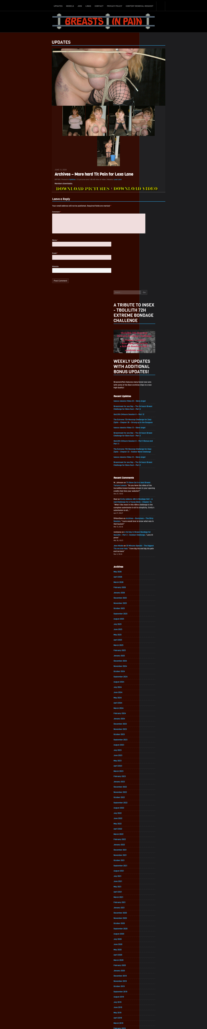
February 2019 (150, 816)
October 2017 (150, 903)
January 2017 (150, 953)
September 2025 (151, 384)
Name (25, 249)
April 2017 (148, 936)
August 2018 (149, 849)
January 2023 (150, 559)
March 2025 (149, 417)
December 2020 (151, 696)
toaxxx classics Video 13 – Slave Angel (161, 189)
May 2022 (148, 603)
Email (25, 262)
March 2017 (149, 942)
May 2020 (148, 734)
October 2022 (150, 576)
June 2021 (148, 663)
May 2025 (148, 406)
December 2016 (151, 958)
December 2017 (151, 893)
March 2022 (149, 614)
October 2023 (150, 510)
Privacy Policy (114, 4)
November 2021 (151, 636)
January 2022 (150, 625)
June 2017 (148, 925)
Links (88, 4)
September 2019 (151, 778)
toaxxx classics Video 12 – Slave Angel (161, 220)
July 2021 (148, 658)
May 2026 (148, 341)
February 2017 (150, 947)
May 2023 (148, 537)
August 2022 (149, 586)
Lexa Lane (87, 186)
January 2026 (150, 362)
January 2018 (150, 887)
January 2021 (150, 690)
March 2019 (149, 811)
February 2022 (150, 619)
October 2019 (150, 772)
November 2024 (151, 439)
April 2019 (148, 805)
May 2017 (148, 931)
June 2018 (148, 860)
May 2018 (148, 865)
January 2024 (150, 494)
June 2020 (148, 729)
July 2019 (148, 789)
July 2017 (148, 920)
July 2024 (148, 461)
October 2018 (150, 838)
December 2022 (151, 565)
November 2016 (151, 964)
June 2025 (148, 401)
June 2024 (148, 466)
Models (70, 4)
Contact (99, 4)
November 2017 (151, 898)
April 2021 (148, 674)
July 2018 (148, 854)
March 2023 (149, 548)
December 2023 (151, 499)
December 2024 (151, 433)
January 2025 (150, 428)
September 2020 (151, 712)
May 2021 (148, 668)
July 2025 (148, 395)
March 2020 (149, 745)
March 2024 (149, 483)
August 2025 (149, 390)
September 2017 (151, 909)
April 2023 (148, 543)
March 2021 (149, 679)
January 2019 (150, 821)
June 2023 (148, 532)
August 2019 (149, 783)
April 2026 (148, 346)
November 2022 (151, 570)
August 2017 (149, 914)
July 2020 (148, 723)
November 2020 (151, 701)
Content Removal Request (139, 4)
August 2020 (149, 718)
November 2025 (151, 373)
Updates (58, 4)
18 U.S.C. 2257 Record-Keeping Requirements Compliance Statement (114, 1024)
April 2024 (148, 477)
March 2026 (149, 351)
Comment (26, 219)
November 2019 (151, 767)
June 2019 (148, 794)
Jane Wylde (149, 314)
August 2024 (149, 455)
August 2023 (149, 521)
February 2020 (150, 750)
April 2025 (148, 412)
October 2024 (150, 444)
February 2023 (150, 554)
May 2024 (148, 472)
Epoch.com (172, 995)
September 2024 (151, 450)
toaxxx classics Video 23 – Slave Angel (161, 158)
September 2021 (151, 647)
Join (79, 4)
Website (25, 276)
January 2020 (150, 756)
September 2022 (151, 581)
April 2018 (148, 871)
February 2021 (150, 685)
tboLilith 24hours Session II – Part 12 (160, 172)
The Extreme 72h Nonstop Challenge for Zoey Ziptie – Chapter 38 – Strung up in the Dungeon (164, 181)
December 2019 (151, 761)
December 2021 (151, 630)
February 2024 (150, 488)
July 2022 (148, 592)
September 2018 (151, 843)
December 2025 (151, 368)
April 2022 (148, 608)
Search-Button (160, 4)
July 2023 (148, 526)
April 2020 (148, 739)
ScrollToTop (103, 1010)
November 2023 (151, 504)
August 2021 (149, 652)
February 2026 (150, 357)
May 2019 (148, 800)
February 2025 (150, 423)
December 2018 (151, 827)
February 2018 (150, 882)
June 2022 (148, 597)
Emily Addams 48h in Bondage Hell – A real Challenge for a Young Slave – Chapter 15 (164, 267)
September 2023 (151, 515)
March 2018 (149, 876)
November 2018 (151, 832)
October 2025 (150, 379)
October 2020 (150, 707)
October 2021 (150, 641)
